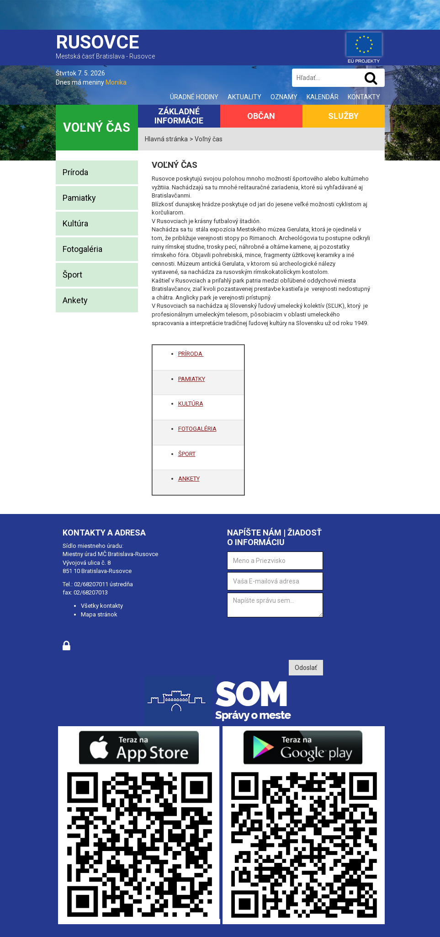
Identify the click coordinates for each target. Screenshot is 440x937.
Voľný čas (96, 127)
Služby (343, 116)
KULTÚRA (190, 403)
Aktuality (244, 97)
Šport (72, 274)
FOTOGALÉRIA (197, 428)
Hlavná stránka (166, 139)
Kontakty (364, 97)
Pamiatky (79, 198)
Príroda (75, 172)
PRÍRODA (191, 353)
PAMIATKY (191, 378)
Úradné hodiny (194, 97)
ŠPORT (187, 453)
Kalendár (323, 97)
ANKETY (189, 478)
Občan (261, 116)
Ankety (75, 300)
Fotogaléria (82, 249)
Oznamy (283, 97)
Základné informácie (178, 116)
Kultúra (75, 223)
